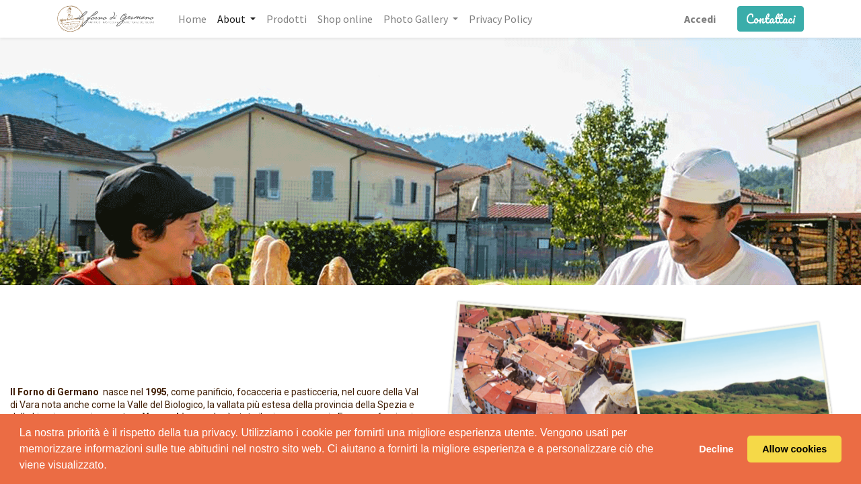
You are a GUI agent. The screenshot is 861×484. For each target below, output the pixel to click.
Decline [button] (716, 449)
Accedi (700, 19)
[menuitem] (192, 18)
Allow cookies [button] (794, 449)
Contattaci (770, 18)
